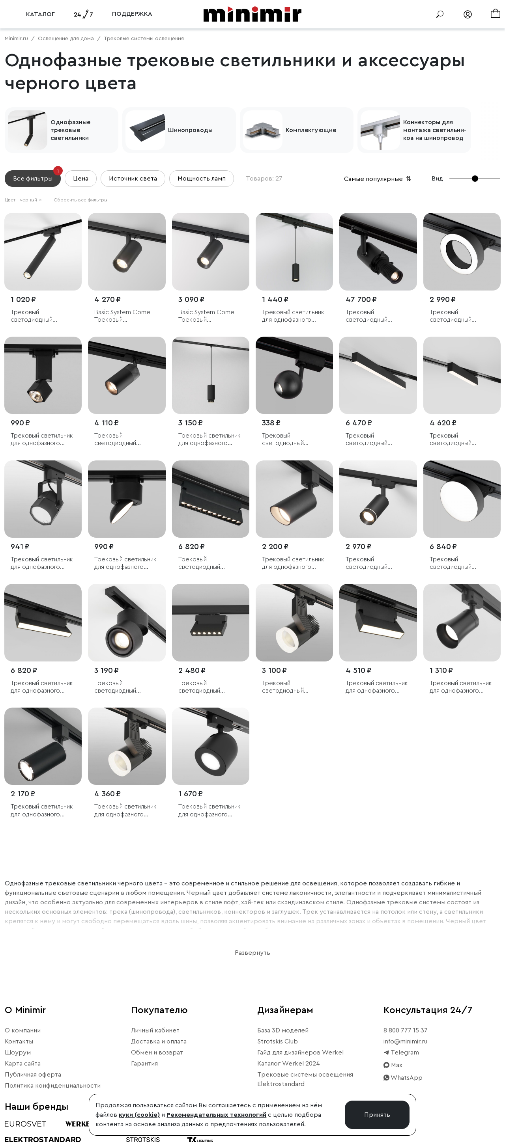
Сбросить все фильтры (80, 199)
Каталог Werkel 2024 (288, 1063)
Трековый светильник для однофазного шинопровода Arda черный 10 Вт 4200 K (377, 687)
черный (31, 199)
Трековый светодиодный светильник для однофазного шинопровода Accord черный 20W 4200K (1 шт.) (293, 687)
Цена (80, 178)
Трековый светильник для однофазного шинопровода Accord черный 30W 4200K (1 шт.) (125, 810)
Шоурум (18, 1052)
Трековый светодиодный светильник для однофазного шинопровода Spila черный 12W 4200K (457, 316)
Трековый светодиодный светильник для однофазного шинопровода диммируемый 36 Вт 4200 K (374, 316)
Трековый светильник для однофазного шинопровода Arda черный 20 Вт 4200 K (42, 687)
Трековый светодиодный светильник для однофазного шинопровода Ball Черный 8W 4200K (289, 439)
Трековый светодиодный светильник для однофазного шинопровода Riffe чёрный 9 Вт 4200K (121, 439)
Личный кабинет (155, 1030)
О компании (23, 1030)
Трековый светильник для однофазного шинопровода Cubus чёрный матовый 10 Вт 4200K (42, 439)
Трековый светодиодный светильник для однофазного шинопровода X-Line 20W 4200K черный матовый (375, 439)
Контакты (19, 1041)
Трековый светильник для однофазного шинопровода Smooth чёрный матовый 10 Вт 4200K (126, 563)
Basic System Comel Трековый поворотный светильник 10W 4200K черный (207, 316)
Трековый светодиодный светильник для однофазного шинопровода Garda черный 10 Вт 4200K (207, 687)
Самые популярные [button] (378, 179)
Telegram (401, 1052)
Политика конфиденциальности (53, 1085)
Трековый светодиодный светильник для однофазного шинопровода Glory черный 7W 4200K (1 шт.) (374, 563)
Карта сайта (23, 1063)
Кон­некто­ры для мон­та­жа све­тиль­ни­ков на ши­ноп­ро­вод (434, 130)
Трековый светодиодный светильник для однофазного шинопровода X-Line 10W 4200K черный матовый (459, 439)
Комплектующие (311, 130)
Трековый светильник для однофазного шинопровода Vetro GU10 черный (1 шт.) (461, 687)
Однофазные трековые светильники (70, 130)
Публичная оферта (33, 1074)
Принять (377, 1115)
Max (392, 1065)
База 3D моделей (283, 1030)
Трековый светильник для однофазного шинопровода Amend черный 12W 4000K (293, 316)
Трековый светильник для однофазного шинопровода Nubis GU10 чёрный (209, 439)
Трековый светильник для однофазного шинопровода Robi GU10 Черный (42, 563)
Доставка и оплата (159, 1041)
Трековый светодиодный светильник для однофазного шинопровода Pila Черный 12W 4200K (458, 563)
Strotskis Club (277, 1041)
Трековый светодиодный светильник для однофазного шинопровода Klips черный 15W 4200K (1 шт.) (122, 687)
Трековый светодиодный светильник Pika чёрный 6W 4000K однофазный (37, 316)
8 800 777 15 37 (405, 1030)
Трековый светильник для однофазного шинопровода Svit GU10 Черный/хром (42, 810)
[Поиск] (440, 14)
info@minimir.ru (405, 1041)
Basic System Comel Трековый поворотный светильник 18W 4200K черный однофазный (123, 316)
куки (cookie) (139, 1115)
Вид (437, 178)
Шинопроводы (190, 130)
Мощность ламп (202, 178)
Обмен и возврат (157, 1052)
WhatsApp (403, 1078)
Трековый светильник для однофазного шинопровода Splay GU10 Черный (293, 563)
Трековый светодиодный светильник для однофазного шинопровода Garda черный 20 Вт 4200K (207, 563)
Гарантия (144, 1063)
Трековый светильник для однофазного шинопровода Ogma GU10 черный (209, 810)
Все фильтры (37, 176)
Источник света (133, 178)
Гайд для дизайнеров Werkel (300, 1052)
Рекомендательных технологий (216, 1115)
